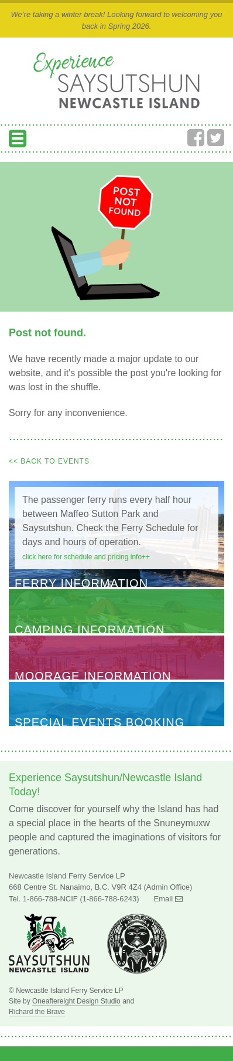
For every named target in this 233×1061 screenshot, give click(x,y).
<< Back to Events (49, 461)
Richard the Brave (37, 1012)
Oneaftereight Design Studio (76, 1001)
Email (168, 898)
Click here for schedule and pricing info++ (86, 557)
